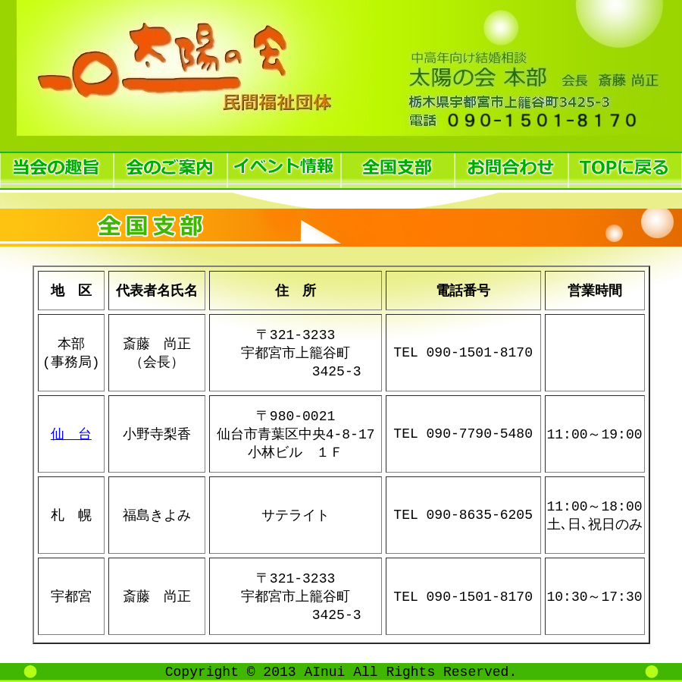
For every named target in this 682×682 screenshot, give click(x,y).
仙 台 (71, 434)
